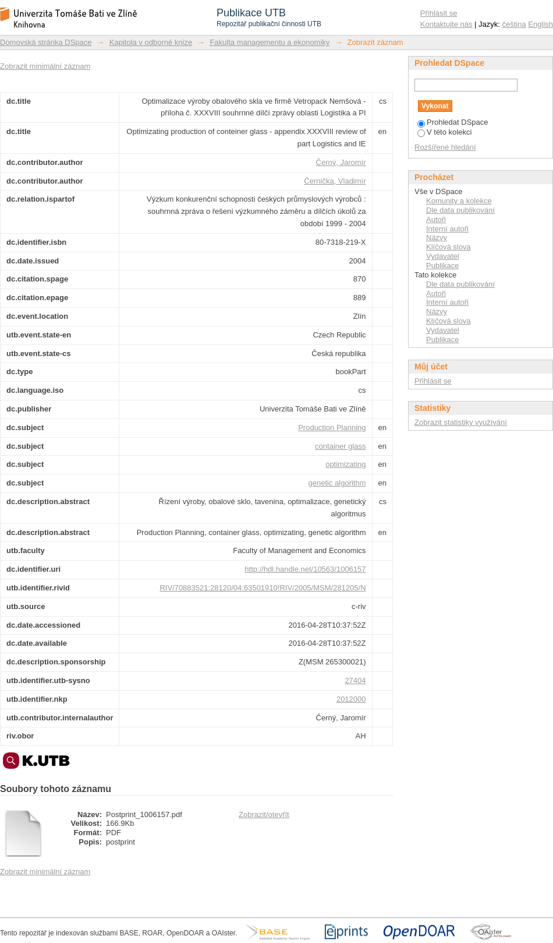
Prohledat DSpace (452, 122)
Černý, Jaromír (341, 162)
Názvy (436, 237)
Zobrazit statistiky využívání (460, 422)
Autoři (436, 219)
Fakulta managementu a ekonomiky (269, 42)
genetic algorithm (337, 482)
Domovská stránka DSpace (46, 42)
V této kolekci (444, 132)
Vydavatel (442, 256)
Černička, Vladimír (335, 181)
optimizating (345, 464)
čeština (514, 24)
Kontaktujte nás (446, 24)
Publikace (442, 265)
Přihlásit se (439, 13)
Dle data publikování (460, 210)
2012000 (351, 699)
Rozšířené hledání (445, 147)
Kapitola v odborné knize (150, 42)
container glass (340, 446)
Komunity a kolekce (459, 200)
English (540, 24)
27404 (355, 680)
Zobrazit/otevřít (264, 814)
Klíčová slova (448, 246)
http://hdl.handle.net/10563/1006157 (305, 569)
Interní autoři (447, 228)
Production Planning (332, 427)
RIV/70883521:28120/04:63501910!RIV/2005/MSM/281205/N (262, 587)
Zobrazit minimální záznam (45, 66)
